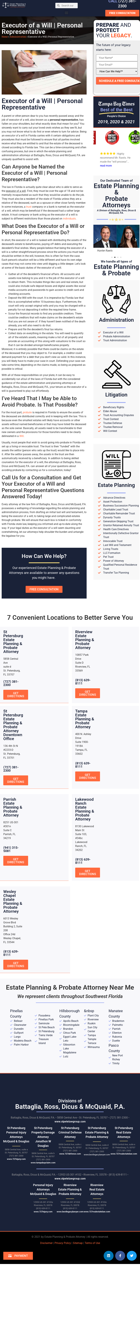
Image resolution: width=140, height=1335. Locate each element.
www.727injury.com (16, 1158)
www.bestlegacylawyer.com (97, 1154)
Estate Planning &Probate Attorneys (116, 195)
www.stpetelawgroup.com (70, 1121)
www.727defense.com (70, 1153)
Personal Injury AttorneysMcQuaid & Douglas (43, 1189)
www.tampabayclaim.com (43, 1162)
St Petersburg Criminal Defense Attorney (70, 1132)
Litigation (116, 395)
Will (21, 436)
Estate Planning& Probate (116, 270)
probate (27, 412)
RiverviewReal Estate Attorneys (96, 1189)
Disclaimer (46, 1242)
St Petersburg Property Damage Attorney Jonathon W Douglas (43, 1136)
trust (28, 206)
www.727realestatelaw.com (124, 1153)
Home (5, 36)
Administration (18, 36)
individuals (69, 218)
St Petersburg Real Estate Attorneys (124, 1132)
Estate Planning (116, 485)
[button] (66, 12)
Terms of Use (92, 1242)
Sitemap (78, 1242)
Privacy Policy (63, 1242)
